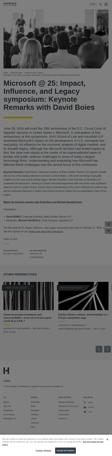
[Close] (107, 443)
